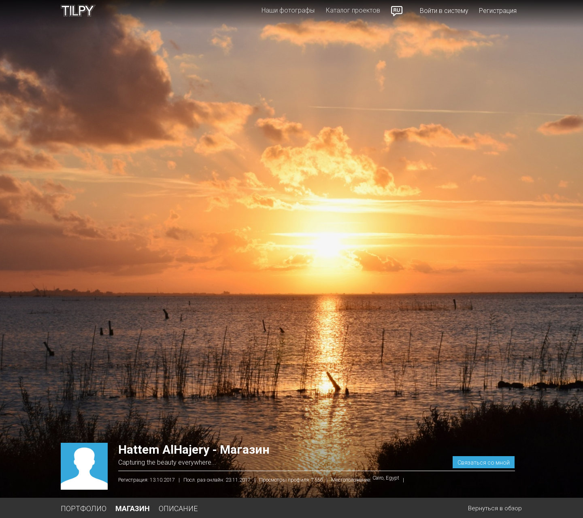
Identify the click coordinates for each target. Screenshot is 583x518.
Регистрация (498, 11)
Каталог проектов (353, 10)
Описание (178, 508)
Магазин (132, 508)
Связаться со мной (483, 462)
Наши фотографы (288, 10)
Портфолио (83, 508)
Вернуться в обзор (495, 508)
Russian (397, 10)
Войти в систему (444, 11)
